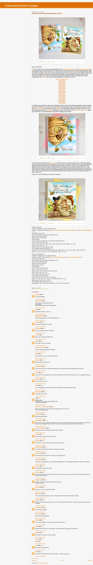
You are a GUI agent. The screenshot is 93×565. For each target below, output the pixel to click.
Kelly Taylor (62, 96)
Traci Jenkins (62, 101)
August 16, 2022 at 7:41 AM (40, 418)
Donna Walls (38, 513)
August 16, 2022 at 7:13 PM (40, 485)
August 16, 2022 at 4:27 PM (40, 470)
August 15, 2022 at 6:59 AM (40, 326)
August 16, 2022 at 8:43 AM (40, 432)
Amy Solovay (38, 453)
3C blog (44, 77)
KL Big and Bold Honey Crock (74, 257)
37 (42, 532)
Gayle (36, 353)
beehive (58, 108)
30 (44, 487)
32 (44, 499)
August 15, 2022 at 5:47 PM (40, 389)
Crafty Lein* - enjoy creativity (42, 406)
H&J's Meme (38, 366)
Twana (36, 526)
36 (42, 526)
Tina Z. (37, 539)
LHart (36, 545)
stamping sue (38, 300)
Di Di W (37, 334)
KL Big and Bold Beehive (56, 230)
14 (44, 379)
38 (42, 539)
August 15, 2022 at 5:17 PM (40, 377)
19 (45, 414)
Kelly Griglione (62, 95)
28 (43, 472)
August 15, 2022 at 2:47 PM (40, 370)
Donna (36, 341)
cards (39, 288)
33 (45, 507)
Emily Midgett (61, 87)
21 (50, 428)
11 (43, 360)
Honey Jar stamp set (81, 110)
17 (39, 398)
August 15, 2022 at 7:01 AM (40, 332)
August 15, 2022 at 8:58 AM (40, 339)
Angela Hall (38, 414)
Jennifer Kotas (62, 91)
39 (42, 545)
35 (43, 520)
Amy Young (62, 99)
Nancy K (37, 360)
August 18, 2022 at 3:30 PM (40, 549)
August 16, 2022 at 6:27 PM (40, 477)
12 (45, 366)
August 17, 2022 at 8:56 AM (40, 524)
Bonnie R (37, 440)
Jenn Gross (62, 90)
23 (43, 440)
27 (43, 465)
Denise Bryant (38, 447)
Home (62, 560)
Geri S (36, 372)
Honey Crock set (39, 108)
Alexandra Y (38, 391)
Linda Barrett (38, 507)
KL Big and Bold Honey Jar (70, 230)
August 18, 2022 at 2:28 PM (40, 543)
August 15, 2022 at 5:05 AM (40, 307)
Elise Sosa (37, 487)
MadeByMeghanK (39, 315)
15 (42, 385)
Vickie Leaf (38, 328)
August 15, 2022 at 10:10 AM (40, 351)
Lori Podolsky (38, 459)
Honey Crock (53, 163)
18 (53, 406)
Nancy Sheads (62, 97)
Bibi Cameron (62, 83)
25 (45, 453)
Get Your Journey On (40, 347)
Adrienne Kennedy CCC (62, 79)
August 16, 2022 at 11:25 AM (40, 438)
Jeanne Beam (38, 479)
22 (42, 434)
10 (42, 353)
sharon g (37, 465)
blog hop (36, 288)
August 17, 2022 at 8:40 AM (40, 518)
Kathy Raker (38, 493)
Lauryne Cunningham (40, 428)
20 (46, 420)
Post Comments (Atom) (43, 563)
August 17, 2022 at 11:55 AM (40, 530)
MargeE (37, 520)
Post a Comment (35, 558)
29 (46, 479)
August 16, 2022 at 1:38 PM (40, 451)
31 (45, 493)
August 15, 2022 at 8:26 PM (40, 404)
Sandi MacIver (62, 100)
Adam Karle (62, 80)
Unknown (37, 294)
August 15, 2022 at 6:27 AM (40, 320)
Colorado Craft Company (69, 69)
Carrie (36, 385)
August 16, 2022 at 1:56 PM (40, 457)
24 (46, 447)
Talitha (36, 532)
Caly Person (62, 84)
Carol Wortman (39, 420)
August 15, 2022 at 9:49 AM (40, 345)
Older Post (90, 560)
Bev (36, 551)
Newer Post (34, 560)
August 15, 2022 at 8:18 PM (40, 396)
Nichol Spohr (62, 103)
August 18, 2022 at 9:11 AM (40, 537)
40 (41, 551)
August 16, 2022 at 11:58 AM (40, 445)
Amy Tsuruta (62, 82)
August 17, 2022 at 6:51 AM (40, 511)
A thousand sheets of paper (21, 5)
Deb (36, 309)
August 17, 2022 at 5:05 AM (40, 505)
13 (42, 372)
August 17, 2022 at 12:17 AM (40, 491)
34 (45, 513)
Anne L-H (37, 472)
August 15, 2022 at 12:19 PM (40, 358)
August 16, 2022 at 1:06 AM (40, 412)
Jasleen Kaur (62, 88)
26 (46, 459)
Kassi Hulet (62, 93)
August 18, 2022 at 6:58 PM (40, 556)
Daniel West (62, 86)
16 (45, 391)
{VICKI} (37, 434)
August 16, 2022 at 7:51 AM (40, 426)
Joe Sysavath (61, 92)
